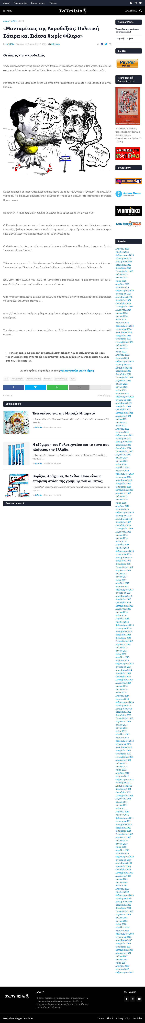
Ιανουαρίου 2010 (123, 859)
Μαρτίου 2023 (122, 358)
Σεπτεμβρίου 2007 (124, 949)
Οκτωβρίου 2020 (123, 448)
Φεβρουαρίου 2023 (124, 361)
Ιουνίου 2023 (121, 348)
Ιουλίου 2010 (121, 840)
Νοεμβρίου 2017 (123, 560)
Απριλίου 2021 (122, 428)
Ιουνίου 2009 (121, 882)
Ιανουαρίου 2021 (123, 438)
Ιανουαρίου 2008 (123, 937)
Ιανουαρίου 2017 (123, 592)
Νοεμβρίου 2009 (123, 866)
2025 (21, 21)
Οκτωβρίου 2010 (123, 830)
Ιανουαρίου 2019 (123, 515)
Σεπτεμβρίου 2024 (124, 306)
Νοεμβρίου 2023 (123, 335)
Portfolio (137, 1018)
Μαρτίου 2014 (122, 698)
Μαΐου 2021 (120, 425)
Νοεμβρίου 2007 (123, 943)
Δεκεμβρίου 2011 (123, 785)
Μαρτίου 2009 (122, 891)
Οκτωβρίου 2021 (123, 409)
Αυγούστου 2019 (123, 493)
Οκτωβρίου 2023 (123, 338)
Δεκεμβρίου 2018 (123, 518)
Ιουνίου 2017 (121, 576)
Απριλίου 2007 (122, 965)
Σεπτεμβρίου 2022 (124, 377)
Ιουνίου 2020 (121, 460)
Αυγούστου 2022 (123, 380)
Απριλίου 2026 (122, 248)
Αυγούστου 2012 (123, 760)
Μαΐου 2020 (120, 464)
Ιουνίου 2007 (121, 959)
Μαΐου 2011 (120, 808)
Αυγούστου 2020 (123, 454)
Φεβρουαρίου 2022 (124, 396)
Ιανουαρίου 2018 (123, 554)
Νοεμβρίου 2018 (123, 522)
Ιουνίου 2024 (121, 316)
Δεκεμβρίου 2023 (123, 332)
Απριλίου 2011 (122, 811)
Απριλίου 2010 (122, 850)
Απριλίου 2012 (122, 773)
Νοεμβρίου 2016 (123, 599)
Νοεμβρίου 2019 (123, 483)
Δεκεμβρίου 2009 (123, 862)
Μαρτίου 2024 (122, 322)
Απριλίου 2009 (122, 888)
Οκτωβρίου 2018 (123, 525)
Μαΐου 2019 (120, 502)
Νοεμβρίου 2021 (123, 406)
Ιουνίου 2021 (121, 422)
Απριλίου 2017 (122, 583)
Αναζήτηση (131, 10)
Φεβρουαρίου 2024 (124, 325)
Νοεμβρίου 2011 (123, 788)
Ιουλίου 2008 (121, 917)
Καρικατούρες (38, 2)
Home (101, 1018)
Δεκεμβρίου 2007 (123, 940)
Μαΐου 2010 (120, 846)
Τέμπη (72, 378)
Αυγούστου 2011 (123, 798)
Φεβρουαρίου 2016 (124, 624)
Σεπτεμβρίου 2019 (124, 489)
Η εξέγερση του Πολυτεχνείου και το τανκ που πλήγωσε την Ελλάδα (71, 447)
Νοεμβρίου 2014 (123, 673)
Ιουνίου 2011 (121, 805)
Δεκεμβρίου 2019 (123, 480)
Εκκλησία (48, 378)
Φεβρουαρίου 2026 (124, 255)
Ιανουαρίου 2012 (123, 782)
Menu (9, 10)
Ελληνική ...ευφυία (124, 38)
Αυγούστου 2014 (123, 682)
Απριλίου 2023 (122, 354)
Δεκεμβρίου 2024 (123, 296)
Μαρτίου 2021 (122, 432)
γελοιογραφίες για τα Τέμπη (77, 370)
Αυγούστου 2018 (123, 531)
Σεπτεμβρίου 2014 (124, 679)
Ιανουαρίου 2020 (123, 477)
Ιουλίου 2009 (121, 879)
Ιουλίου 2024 (121, 313)
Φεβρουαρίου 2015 (124, 663)
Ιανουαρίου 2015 (123, 666)
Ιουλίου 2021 (121, 419)
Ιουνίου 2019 (121, 499)
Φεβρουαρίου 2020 (124, 473)
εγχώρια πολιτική (33, 378)
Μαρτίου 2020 (122, 470)
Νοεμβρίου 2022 (123, 370)
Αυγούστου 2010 (123, 837)
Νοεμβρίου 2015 (123, 634)
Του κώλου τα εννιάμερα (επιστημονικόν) (127, 30)
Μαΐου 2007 (120, 962)
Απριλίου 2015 (122, 657)
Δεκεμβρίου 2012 (123, 747)
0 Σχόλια (55, 44)
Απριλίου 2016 (122, 618)
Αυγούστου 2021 (123, 415)
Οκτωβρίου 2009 (123, 869)
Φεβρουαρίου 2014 (124, 702)
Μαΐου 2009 (120, 885)
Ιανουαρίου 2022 (123, 399)
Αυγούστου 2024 (123, 309)
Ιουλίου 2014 (121, 686)
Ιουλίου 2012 (121, 763)
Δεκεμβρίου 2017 (123, 557)
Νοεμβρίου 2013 (123, 711)
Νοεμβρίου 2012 (123, 750)
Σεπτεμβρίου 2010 (124, 834)
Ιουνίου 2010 (121, 843)
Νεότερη (9, 395)
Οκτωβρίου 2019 (123, 486)
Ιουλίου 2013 (121, 724)
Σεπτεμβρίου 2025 (124, 271)
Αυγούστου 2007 (123, 953)
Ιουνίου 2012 (121, 766)
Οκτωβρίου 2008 (123, 907)
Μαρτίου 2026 (122, 251)
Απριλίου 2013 (122, 734)
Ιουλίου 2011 (121, 801)
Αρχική (6, 2)
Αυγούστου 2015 (123, 644)
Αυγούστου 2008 (123, 914)
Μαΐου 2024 (120, 319)
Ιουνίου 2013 (121, 727)
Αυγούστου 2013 (123, 721)
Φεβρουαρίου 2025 (124, 290)
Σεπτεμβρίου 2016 (124, 605)
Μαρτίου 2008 (122, 930)
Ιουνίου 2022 (121, 386)
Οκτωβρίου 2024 (123, 303)
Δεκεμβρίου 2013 (123, 708)
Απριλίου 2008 (122, 927)
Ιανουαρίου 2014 (123, 705)
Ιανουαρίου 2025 (123, 293)
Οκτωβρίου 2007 (123, 946)
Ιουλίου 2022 (121, 383)
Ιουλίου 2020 (121, 457)
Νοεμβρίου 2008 (123, 904)
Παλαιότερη (104, 395)
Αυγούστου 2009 (123, 875)
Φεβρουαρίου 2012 (124, 779)
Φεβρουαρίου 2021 (124, 435)
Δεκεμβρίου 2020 (123, 441)
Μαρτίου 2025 (122, 287)
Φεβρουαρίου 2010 (124, 856)
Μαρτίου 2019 (122, 509)
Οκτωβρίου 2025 (123, 267)
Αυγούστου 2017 (123, 570)
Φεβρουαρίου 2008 (124, 933)
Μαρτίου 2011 (122, 814)
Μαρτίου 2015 (122, 660)
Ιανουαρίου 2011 (123, 821)
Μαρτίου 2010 (122, 853)
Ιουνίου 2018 (121, 538)
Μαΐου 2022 (120, 390)
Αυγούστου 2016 (123, 608)
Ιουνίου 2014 (121, 689)
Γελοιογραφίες (21, 2)
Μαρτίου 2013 (122, 737)
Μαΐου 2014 (120, 692)
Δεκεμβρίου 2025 (123, 261)
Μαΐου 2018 (120, 541)
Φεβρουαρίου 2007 (124, 972)
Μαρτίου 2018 (122, 547)
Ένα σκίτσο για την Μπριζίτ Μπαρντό (64, 413)
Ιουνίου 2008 (121, 920)
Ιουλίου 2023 (121, 345)
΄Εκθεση (52, 2)
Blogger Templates (23, 1018)
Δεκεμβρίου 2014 (123, 670)
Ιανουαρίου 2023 (123, 364)
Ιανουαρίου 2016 (123, 628)
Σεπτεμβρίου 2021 (124, 412)
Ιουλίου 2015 (121, 647)
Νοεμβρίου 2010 (123, 827)
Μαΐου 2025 (120, 280)
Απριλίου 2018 (122, 544)
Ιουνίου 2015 (121, 650)
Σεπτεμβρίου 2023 (124, 341)
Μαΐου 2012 (120, 769)
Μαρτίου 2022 (122, 393)
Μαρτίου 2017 (122, 586)
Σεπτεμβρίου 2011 (124, 795)
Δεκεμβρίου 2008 (123, 901)
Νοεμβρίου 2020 (123, 444)
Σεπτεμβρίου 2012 (124, 756)
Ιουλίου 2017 (121, 573)
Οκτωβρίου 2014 (123, 676)
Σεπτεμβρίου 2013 (124, 718)
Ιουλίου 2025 (121, 274)
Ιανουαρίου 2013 (123, 743)
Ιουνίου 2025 (121, 277)
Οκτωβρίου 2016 (123, 602)
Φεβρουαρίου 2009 (124, 895)
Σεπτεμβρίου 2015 (124, 641)
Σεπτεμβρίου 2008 (124, 911)
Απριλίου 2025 (122, 284)
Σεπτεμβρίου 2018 (124, 528)
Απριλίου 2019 (122, 505)
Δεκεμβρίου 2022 (123, 367)
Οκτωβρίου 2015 (123, 637)
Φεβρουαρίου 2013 (124, 740)
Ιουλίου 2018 (121, 534)
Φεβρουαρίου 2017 (124, 589)
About (110, 1018)
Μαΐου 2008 (120, 924)
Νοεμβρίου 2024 (123, 300)
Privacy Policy (123, 1018)
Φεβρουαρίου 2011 (124, 817)
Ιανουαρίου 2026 (123, 258)
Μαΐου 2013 (120, 731)
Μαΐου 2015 (120, 654)
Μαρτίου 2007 (122, 969)
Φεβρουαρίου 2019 (124, 512)
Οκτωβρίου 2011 (123, 792)
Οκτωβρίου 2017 (123, 563)
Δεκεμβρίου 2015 (123, 631)
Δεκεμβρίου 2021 (123, 403)
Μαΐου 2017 (120, 579)
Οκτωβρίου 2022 (123, 374)
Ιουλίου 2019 (121, 496)
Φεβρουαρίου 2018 (124, 551)
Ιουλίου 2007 (121, 956)
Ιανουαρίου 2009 (123, 898)
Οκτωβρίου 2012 (123, 753)
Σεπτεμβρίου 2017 (124, 567)
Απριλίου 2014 (122, 695)
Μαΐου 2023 (120, 351)
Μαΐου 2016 (120, 615)
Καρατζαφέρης (61, 378)
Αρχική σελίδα (10, 21)
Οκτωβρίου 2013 (123, 715)
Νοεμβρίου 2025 (123, 264)
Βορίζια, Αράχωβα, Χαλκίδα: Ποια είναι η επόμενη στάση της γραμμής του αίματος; (68, 478)
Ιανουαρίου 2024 (123, 329)
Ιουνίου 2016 (121, 612)
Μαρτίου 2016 (122, 621)
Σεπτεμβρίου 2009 (124, 872)
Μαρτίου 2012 (122, 776)
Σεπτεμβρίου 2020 (124, 451)
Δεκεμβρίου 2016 (123, 596)
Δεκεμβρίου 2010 (123, 824)
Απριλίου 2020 (122, 467)
